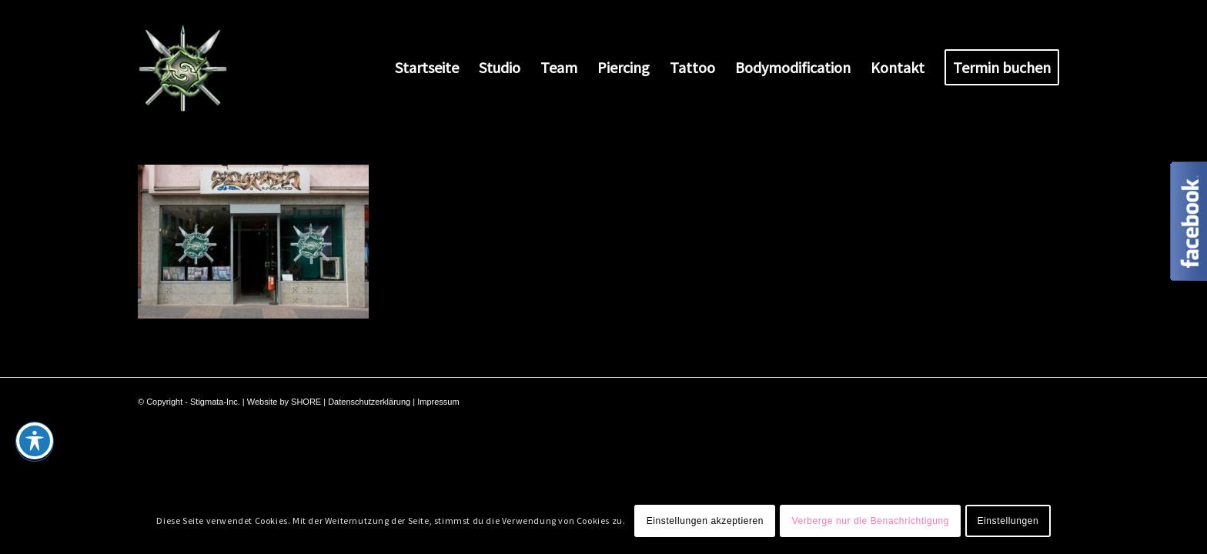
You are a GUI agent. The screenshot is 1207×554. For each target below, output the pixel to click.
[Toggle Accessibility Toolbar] (34, 440)
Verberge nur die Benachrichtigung (870, 521)
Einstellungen (1007, 521)
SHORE (306, 401)
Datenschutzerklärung (369, 401)
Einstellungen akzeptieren (705, 521)
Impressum (438, 401)
